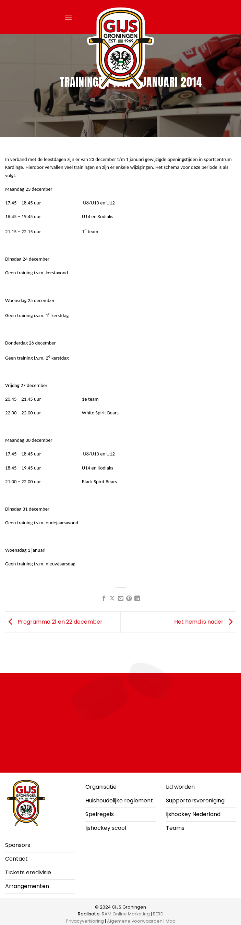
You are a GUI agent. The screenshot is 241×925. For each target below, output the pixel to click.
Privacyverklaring (85, 921)
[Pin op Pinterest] (129, 599)
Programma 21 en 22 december (54, 622)
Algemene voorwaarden (134, 921)
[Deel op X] (112, 599)
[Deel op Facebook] (103, 599)
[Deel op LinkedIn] (137, 599)
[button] (68, 17)
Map (171, 921)
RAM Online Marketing (126, 914)
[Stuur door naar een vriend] (120, 599)
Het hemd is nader (205, 622)
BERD (158, 914)
